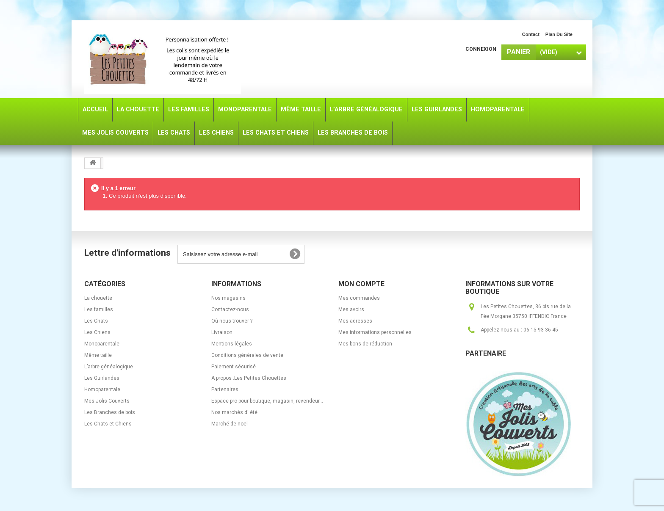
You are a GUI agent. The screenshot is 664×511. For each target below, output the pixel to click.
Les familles (98, 309)
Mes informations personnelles (375, 332)
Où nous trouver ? (231, 321)
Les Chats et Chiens (108, 424)
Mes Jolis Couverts (107, 401)
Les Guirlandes (101, 378)
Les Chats (96, 321)
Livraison (221, 332)
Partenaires (224, 389)
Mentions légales (231, 344)
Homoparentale (102, 389)
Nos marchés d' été (234, 412)
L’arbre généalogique (108, 367)
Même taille (98, 355)
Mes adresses (355, 321)
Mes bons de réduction (365, 344)
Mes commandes (359, 298)
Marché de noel (229, 424)
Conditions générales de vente (247, 355)
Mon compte (361, 284)
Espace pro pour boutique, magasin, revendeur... (267, 401)
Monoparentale (101, 344)
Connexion (480, 49)
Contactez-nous (230, 309)
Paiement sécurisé (233, 367)
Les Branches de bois (109, 412)
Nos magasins (228, 298)
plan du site (559, 34)
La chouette (98, 298)
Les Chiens (97, 332)
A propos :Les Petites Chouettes (248, 378)
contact (531, 34)
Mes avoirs (351, 309)
